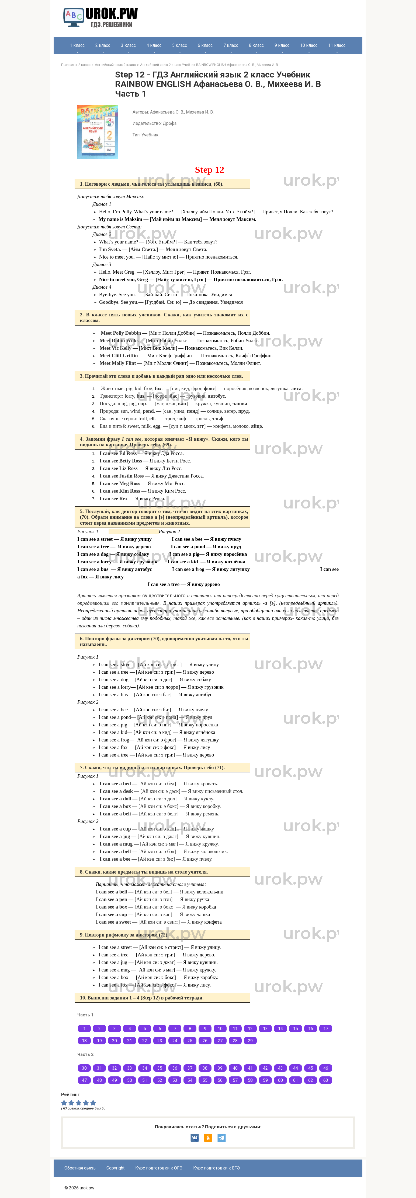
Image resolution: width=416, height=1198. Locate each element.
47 (84, 1080)
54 (190, 1080)
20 (114, 1040)
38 (205, 1068)
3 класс (128, 45)
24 (174, 1040)
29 (250, 1040)
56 (220, 1080)
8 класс (256, 45)
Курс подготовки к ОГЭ (158, 1168)
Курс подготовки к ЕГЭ (216, 1168)
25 (190, 1040)
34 (144, 1068)
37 (190, 1068)
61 (295, 1080)
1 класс (77, 45)
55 (205, 1080)
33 (129, 1068)
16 (310, 1028)
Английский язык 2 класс (115, 65)
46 (325, 1068)
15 (295, 1028)
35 (159, 1068)
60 (280, 1080)
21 (129, 1040)
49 (114, 1080)
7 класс (230, 45)
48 (99, 1080)
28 (235, 1040)
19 (99, 1040)
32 (114, 1068)
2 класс (102, 45)
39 (220, 1068)
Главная (67, 65)
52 (159, 1080)
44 (295, 1068)
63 (325, 1080)
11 (235, 1028)
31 (99, 1068)
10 (220, 1028)
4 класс (154, 45)
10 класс (308, 45)
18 (84, 1040)
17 (325, 1028)
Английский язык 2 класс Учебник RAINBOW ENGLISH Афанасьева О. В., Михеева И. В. (209, 65)
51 (144, 1080)
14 (280, 1028)
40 (235, 1068)
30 (84, 1068)
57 (235, 1080)
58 (250, 1080)
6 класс (205, 45)
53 (174, 1080)
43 (280, 1068)
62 (310, 1080)
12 (250, 1028)
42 (265, 1068)
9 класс (282, 45)
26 (205, 1040)
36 (174, 1068)
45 (310, 1068)
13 (265, 1028)
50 (129, 1080)
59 (265, 1080)
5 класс (179, 45)
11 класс (336, 45)
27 (220, 1040)
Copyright (115, 1168)
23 (159, 1040)
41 (250, 1068)
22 (144, 1040)
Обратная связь (80, 1168)
